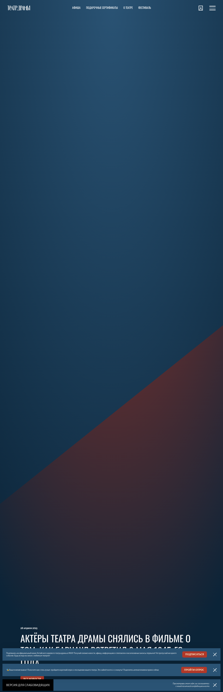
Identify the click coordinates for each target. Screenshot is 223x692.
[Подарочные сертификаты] (102, 8)
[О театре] (128, 8)
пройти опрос (194, 670)
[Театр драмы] (18, 8)
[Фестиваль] (144, 8)
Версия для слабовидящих (28, 685)
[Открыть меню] (212, 8)
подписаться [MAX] (194, 654)
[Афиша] (76, 8)
